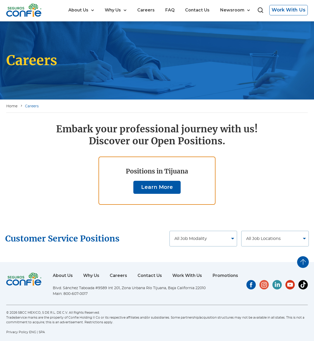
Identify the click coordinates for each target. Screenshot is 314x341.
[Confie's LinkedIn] (277, 284)
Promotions (225, 275)
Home (11, 106)
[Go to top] (303, 262)
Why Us (91, 275)
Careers (32, 106)
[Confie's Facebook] (251, 284)
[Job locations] (203, 238)
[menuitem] (81, 10)
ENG (32, 332)
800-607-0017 (75, 294)
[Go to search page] (260, 10)
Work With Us (288, 10)
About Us (63, 275)
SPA (42, 332)
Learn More (157, 187)
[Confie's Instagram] (264, 284)
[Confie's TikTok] (303, 284)
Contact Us (150, 275)
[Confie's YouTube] (290, 284)
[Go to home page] (23, 10)
